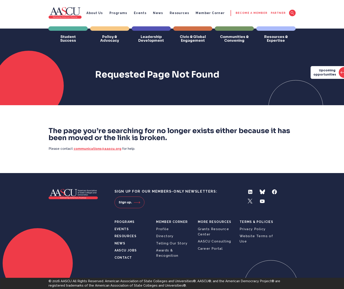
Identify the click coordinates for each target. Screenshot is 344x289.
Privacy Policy (253, 229)
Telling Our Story (171, 243)
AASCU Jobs (126, 250)
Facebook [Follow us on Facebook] (274, 192)
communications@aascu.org (97, 149)
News (158, 13)
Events (140, 13)
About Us (94, 13)
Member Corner (210, 13)
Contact (123, 257)
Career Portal (210, 249)
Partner (278, 12)
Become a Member (252, 12)
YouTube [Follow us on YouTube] (262, 201)
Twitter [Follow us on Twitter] (250, 201)
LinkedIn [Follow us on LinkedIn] (250, 192)
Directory (165, 236)
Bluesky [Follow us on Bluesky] (262, 192)
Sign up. (129, 202)
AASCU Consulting (214, 241)
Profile (162, 229)
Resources (179, 13)
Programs (118, 13)
